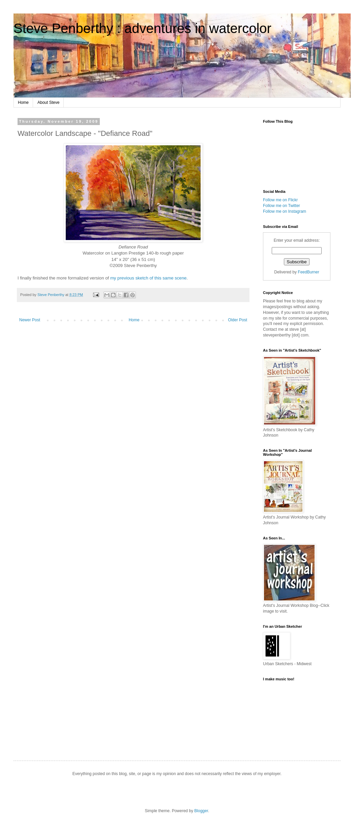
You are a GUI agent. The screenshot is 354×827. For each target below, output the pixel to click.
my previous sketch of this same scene (148, 277)
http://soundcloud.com (297, 713)
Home (23, 102)
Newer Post (29, 320)
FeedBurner (308, 272)
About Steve (48, 102)
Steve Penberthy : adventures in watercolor (142, 28)
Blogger (201, 810)
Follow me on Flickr (280, 200)
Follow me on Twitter (281, 205)
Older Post (237, 320)
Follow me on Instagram (284, 211)
